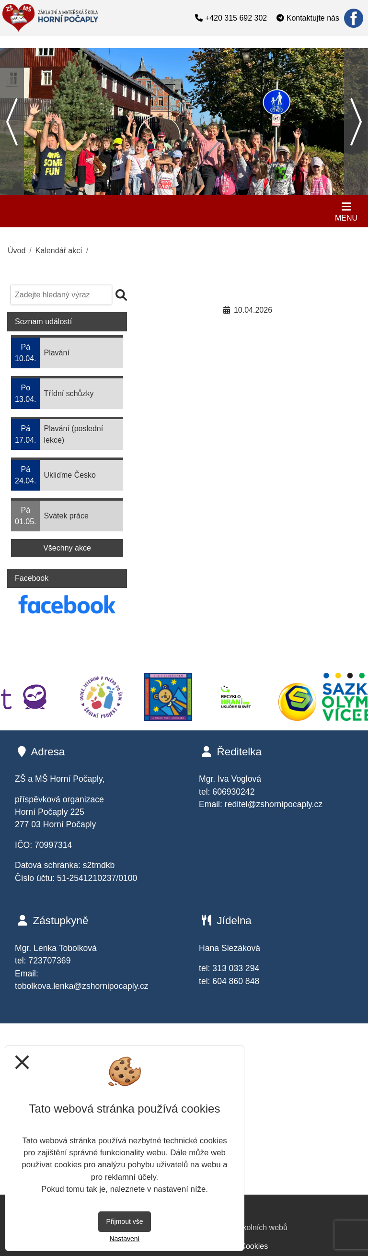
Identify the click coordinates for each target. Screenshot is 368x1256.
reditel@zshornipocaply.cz (273, 804)
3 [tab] (112, 188)
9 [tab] (198, 188)
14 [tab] (270, 188)
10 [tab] (213, 188)
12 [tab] (241, 188)
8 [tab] (184, 188)
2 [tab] (98, 188)
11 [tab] (227, 188)
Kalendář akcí (58, 251)
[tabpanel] (184, 121)
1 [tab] (83, 188)
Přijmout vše (124, 1221)
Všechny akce (67, 548)
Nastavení (124, 1239)
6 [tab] (155, 188)
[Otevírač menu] (346, 211)
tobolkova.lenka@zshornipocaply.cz (82, 986)
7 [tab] (169, 188)
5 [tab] (141, 188)
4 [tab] (126, 188)
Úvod (16, 251)
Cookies (254, 1246)
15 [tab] (284, 188)
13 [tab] (256, 188)
